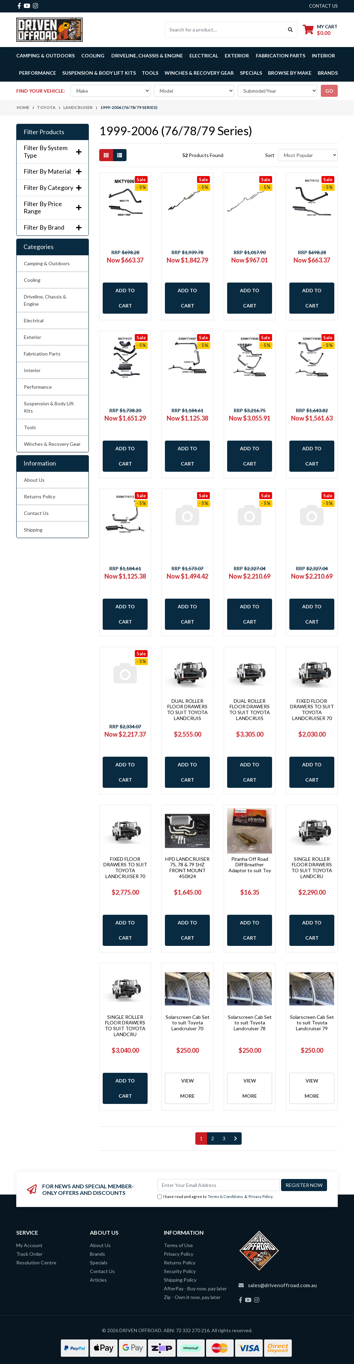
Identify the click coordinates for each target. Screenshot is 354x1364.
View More (187, 1088)
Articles (98, 1280)
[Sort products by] (308, 155)
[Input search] (224, 30)
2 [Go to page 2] (212, 1138)
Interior (32, 370)
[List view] (120, 155)
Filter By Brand (53, 227)
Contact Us (36, 513)
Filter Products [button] (44, 132)
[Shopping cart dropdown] (320, 29)
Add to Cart (125, 297)
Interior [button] (323, 55)
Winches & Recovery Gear (52, 444)
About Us (34, 480)
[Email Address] (218, 1185)
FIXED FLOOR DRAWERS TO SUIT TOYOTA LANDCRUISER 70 (312, 709)
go (329, 91)
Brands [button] (328, 73)
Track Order (29, 1254)
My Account (29, 1245)
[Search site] (290, 30)
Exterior (32, 337)
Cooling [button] (92, 55)
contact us (323, 6)
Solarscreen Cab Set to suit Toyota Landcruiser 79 (312, 1023)
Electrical (34, 320)
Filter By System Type (53, 151)
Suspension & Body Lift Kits (49, 407)
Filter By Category (53, 187)
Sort (269, 155)
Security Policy (180, 1271)
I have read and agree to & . (215, 1197)
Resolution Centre (36, 1262)
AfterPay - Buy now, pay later (195, 1288)
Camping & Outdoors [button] (45, 55)
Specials (251, 73)
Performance (38, 387)
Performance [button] (37, 73)
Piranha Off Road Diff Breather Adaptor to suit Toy (250, 865)
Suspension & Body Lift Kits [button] (99, 73)
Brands (97, 1254)
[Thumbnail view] (106, 155)
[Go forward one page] (236, 1138)
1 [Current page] (201, 1138)
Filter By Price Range (53, 207)
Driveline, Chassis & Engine (45, 300)
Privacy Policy (261, 1196)
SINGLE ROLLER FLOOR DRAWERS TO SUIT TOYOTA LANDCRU (311, 867)
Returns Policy (39, 496)
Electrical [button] (203, 55)
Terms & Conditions (225, 1196)
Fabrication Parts (280, 55)
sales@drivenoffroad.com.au (282, 1285)
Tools (150, 73)
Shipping (33, 530)
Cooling (32, 280)
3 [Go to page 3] (224, 1138)
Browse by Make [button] (289, 73)
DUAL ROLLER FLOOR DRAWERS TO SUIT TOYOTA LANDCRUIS (187, 709)
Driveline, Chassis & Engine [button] (147, 55)
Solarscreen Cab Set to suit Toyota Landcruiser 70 (187, 1023)
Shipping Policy (180, 1280)
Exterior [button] (237, 55)
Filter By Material (53, 171)
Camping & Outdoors (47, 263)
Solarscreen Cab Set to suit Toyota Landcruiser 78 (250, 1023)
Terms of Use (178, 1245)
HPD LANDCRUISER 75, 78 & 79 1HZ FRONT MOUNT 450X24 (187, 867)
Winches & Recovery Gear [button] (199, 73)
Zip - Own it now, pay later (192, 1297)
